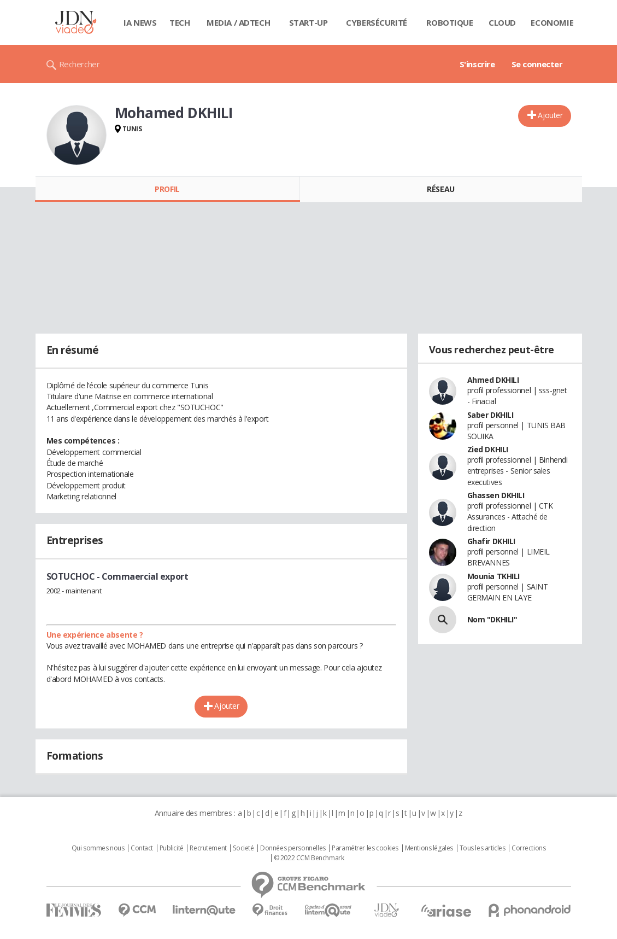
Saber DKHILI (490, 415)
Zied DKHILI (487, 449)
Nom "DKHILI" (492, 619)
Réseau (440, 189)
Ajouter (550, 115)
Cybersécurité (376, 22)
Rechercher (79, 64)
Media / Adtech (238, 22)
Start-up (308, 22)
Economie (552, 22)
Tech (179, 22)
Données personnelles (293, 848)
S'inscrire (477, 64)
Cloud (502, 22)
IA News (140, 22)
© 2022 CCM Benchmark (309, 858)
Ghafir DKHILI (491, 541)
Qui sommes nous (98, 848)
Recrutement (208, 848)
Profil (167, 189)
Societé (243, 848)
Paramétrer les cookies (365, 848)
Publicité (172, 848)
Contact (142, 848)
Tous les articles (483, 848)
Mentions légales (429, 848)
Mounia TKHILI (493, 576)
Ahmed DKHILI (493, 380)
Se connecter (537, 64)
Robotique (449, 22)
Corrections (528, 848)
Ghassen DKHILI (496, 495)
